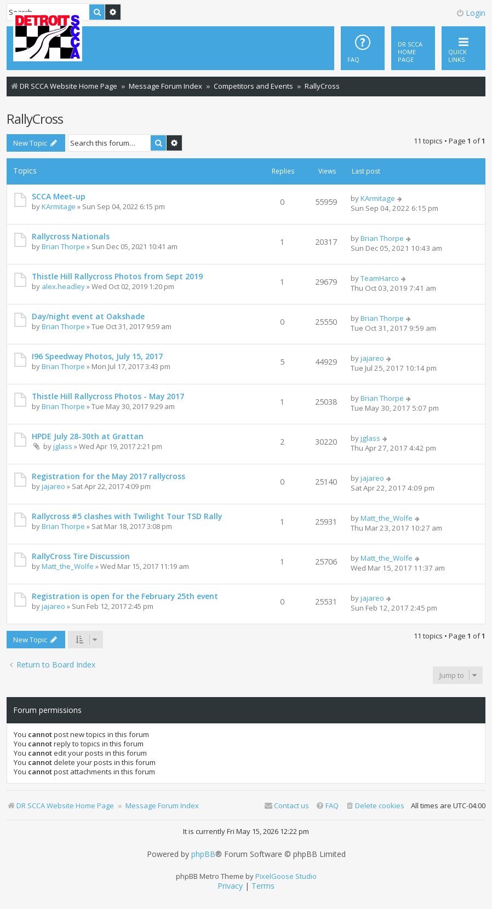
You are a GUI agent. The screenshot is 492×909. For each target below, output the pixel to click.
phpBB (203, 854)
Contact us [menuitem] (286, 805)
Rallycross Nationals (71, 236)
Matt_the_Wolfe (387, 518)
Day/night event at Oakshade (88, 316)
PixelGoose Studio (286, 876)
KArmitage (59, 206)
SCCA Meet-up (58, 196)
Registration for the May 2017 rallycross (108, 476)
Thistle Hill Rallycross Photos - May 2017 (108, 396)
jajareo (372, 358)
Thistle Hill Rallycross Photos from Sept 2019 (117, 276)
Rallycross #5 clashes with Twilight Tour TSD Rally (127, 516)
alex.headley (63, 286)
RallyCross (35, 119)
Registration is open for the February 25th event (125, 596)
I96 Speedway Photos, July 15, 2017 (97, 356)
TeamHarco (380, 278)
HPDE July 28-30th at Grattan (88, 436)
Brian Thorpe (63, 246)
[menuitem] (413, 48)
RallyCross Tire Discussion (81, 556)
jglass (62, 446)
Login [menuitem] (470, 13)
